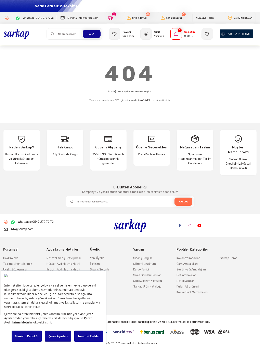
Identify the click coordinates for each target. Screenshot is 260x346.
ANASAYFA (144, 100)
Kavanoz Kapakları (188, 258)
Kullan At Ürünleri (188, 286)
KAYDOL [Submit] (183, 201)
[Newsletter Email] (130, 201)
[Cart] (183, 34)
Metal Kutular (185, 281)
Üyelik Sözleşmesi (15, 269)
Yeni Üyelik (97, 258)
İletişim (95, 264)
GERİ (117, 100)
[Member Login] (152, 34)
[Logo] (16, 33)
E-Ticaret (121, 343)
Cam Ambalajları (187, 264)
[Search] (74, 34)
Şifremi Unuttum (144, 264)
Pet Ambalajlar (186, 275)
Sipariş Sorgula (99, 269)
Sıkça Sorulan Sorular (147, 275)
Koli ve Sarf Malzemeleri (192, 292)
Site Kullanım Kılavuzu (147, 281)
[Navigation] (207, 34)
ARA (91, 33)
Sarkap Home (228, 258)
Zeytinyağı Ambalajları (191, 269)
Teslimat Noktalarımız (17, 264)
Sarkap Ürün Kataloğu (147, 286)
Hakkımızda (10, 258)
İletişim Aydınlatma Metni (63, 269)
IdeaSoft (108, 343)
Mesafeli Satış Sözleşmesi (64, 258)
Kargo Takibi (141, 269)
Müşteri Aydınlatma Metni (63, 264)
